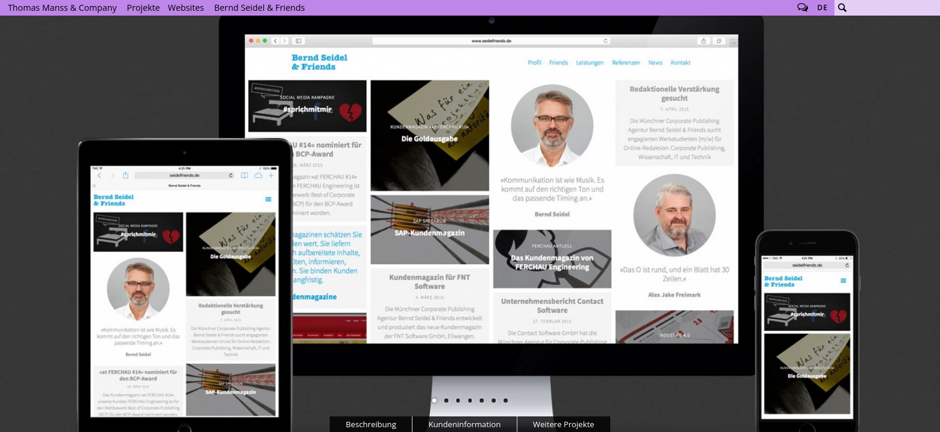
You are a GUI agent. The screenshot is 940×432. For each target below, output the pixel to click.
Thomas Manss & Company (62, 7)
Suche (842, 8)
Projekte (143, 7)
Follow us (803, 8)
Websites (186, 7)
